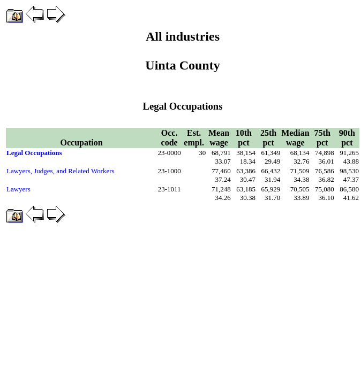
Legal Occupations (34, 153)
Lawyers (18, 189)
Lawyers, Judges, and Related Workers (60, 171)
